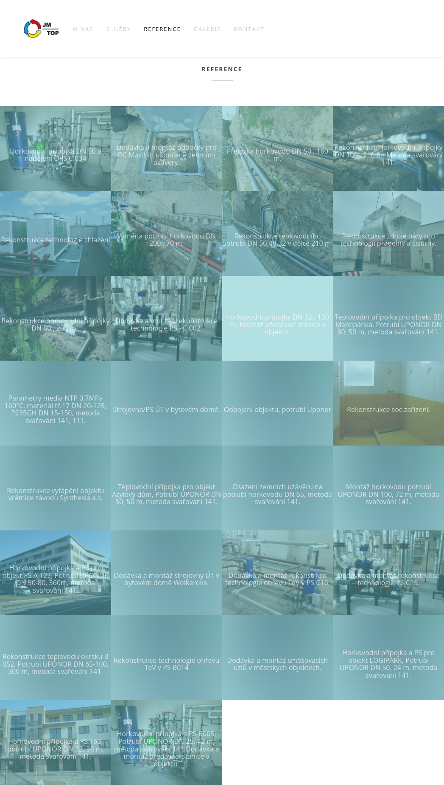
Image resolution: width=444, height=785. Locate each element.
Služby (118, 29)
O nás (83, 29)
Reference (162, 29)
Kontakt (249, 29)
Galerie (207, 29)
